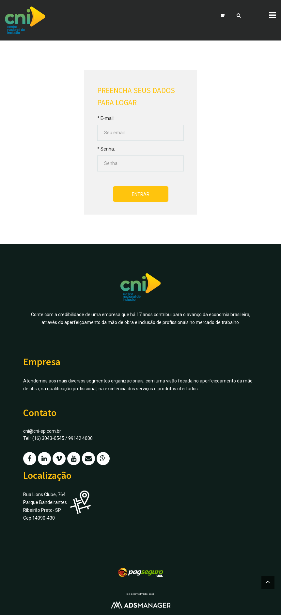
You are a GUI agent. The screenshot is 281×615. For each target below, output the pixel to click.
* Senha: (106, 149)
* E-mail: (106, 118)
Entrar (140, 194)
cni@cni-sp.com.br (42, 431)
